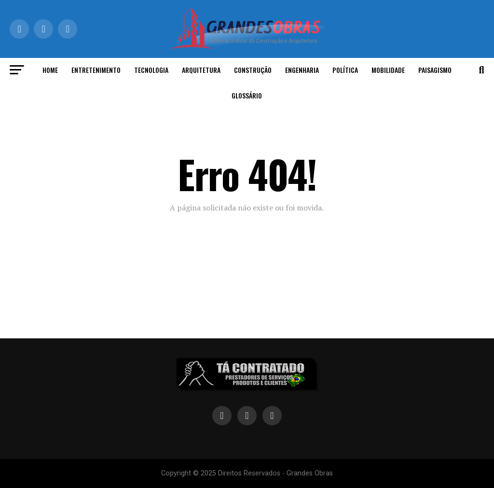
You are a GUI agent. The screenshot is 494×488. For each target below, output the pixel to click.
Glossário (247, 95)
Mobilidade (388, 70)
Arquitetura (201, 70)
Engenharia (302, 70)
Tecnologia (151, 70)
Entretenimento (96, 70)
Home (50, 70)
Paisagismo (435, 70)
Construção (253, 70)
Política (345, 70)
